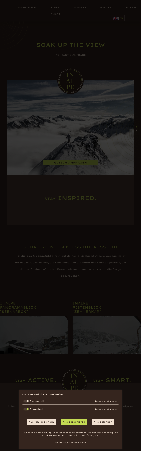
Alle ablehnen (103, 422)
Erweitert (37, 409)
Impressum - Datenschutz (70, 442)
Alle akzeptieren (74, 422)
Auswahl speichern (41, 422)
